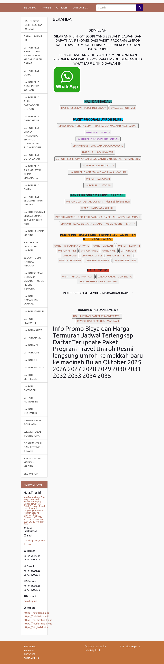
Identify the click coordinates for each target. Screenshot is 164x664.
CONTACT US (80, 7)
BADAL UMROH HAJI (33, 38)
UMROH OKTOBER (30, 388)
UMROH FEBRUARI (30, 320)
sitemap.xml (133, 646)
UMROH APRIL (32, 337)
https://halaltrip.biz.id (36, 612)
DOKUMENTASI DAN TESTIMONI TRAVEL (33, 447)
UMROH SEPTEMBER (31, 376)
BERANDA (30, 7)
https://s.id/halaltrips (36, 627)
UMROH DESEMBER (30, 411)
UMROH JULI (31, 360)
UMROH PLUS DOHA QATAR (32, 156)
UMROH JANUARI (34, 311)
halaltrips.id (30, 601)
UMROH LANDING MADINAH (34, 233)
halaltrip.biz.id (93, 650)
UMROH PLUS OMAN (32, 187)
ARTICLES (61, 7)
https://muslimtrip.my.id (38, 623)
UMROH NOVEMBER (31, 399)
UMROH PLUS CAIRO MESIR (32, 118)
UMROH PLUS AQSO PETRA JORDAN (32, 86)
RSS (122, 646)
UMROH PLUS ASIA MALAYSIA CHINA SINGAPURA (33, 172)
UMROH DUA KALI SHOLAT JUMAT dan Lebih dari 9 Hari (34, 217)
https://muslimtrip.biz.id (38, 620)
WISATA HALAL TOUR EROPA (32, 433)
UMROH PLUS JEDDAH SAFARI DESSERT (33, 200)
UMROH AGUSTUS (34, 367)
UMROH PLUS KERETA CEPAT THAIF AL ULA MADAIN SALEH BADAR (33, 55)
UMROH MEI (31, 345)
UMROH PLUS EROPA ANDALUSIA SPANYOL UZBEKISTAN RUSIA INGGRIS (32, 137)
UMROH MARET (33, 330)
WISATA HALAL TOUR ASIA (32, 422)
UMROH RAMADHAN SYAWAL (31, 300)
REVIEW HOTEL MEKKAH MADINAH (33, 462)
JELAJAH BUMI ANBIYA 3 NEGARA (32, 261)
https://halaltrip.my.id (36, 616)
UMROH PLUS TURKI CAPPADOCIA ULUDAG (32, 103)
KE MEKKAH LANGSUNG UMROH (31, 246)
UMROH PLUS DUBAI (32, 72)
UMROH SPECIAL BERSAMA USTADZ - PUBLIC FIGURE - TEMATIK (34, 281)
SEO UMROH (31, 473)
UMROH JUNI (31, 352)
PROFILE (46, 7)
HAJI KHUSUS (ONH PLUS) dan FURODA (33, 25)
